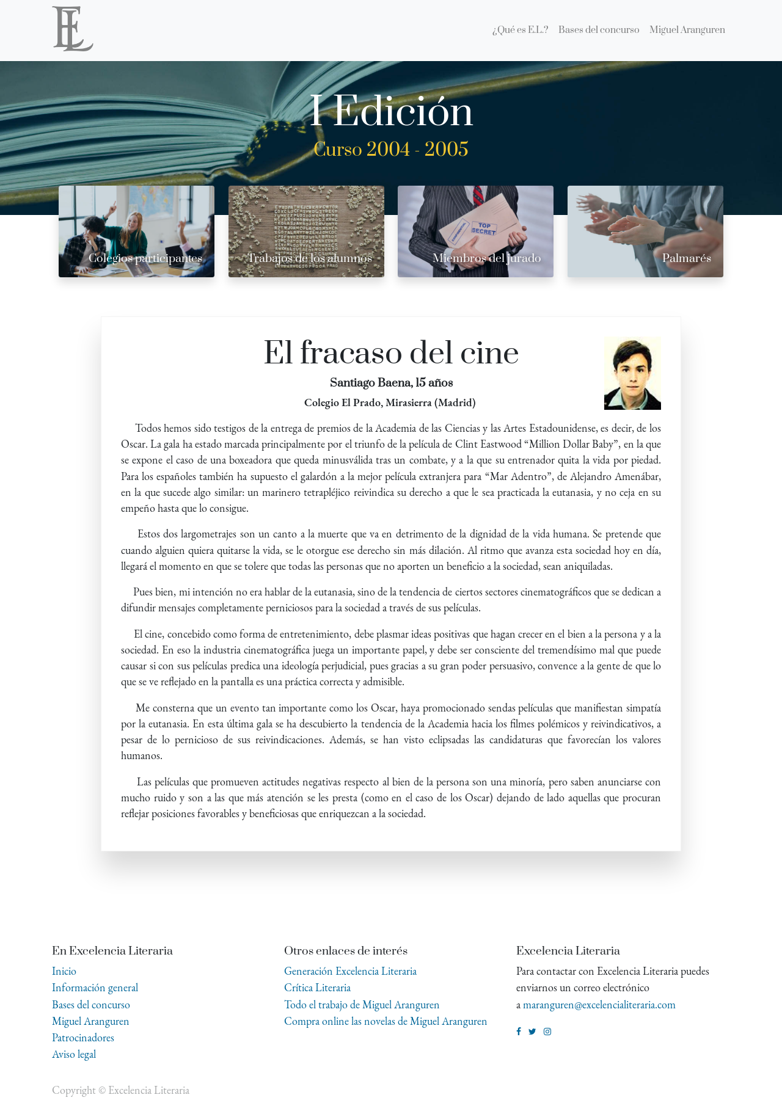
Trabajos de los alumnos (309, 259)
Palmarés (686, 259)
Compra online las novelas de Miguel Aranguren (386, 1021)
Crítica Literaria (317, 987)
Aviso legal (74, 1054)
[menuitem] (521, 30)
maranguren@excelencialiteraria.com (599, 1004)
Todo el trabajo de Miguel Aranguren (362, 1004)
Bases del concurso (91, 1004)
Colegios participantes (145, 259)
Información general (95, 987)
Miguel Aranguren (91, 1021)
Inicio (64, 971)
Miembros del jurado (487, 259)
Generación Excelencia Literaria (350, 971)
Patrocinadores (83, 1037)
